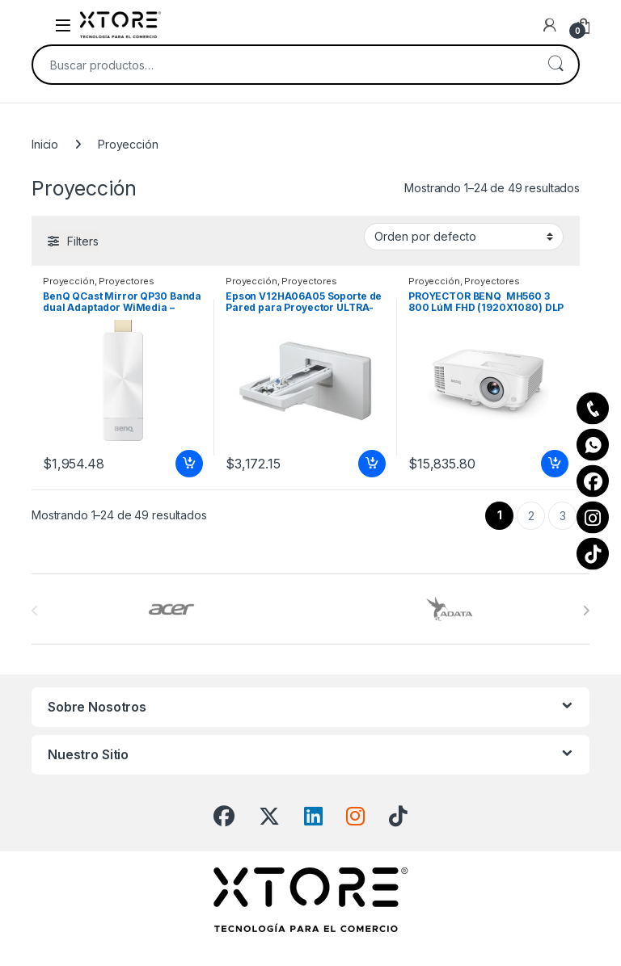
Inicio (45, 144)
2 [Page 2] (531, 516)
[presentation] (585, 610)
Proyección (69, 281)
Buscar (555, 64)
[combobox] (283, 64)
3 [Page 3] (563, 516)
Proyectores (126, 281)
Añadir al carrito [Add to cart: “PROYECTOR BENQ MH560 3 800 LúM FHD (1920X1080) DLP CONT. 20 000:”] (554, 463)
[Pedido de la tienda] (464, 236)
